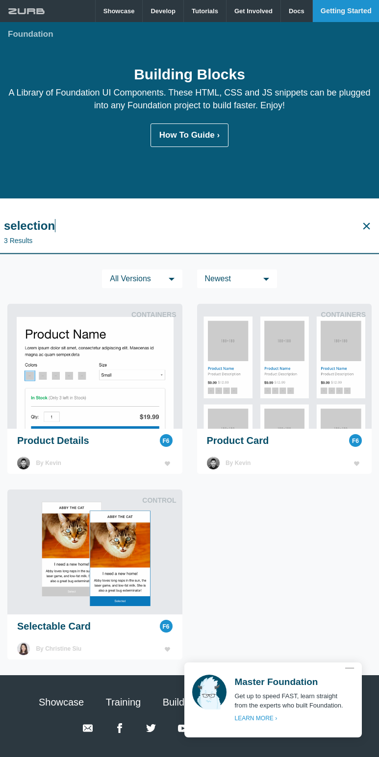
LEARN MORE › (255, 718)
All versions (130, 278)
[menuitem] (119, 11)
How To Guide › (189, 135)
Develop (163, 11)
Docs (296, 11)
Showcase (119, 11)
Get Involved (253, 11)
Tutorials (205, 11)
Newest (218, 278)
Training (123, 702)
